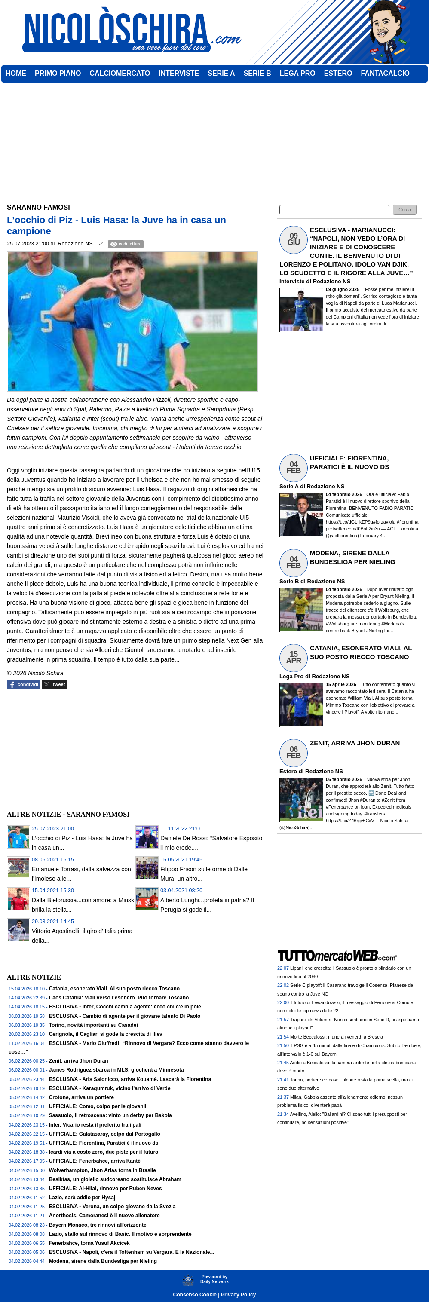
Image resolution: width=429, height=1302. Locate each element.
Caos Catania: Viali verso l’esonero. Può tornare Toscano (119, 998)
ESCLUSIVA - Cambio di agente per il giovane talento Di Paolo (125, 1016)
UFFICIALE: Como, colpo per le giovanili (98, 1106)
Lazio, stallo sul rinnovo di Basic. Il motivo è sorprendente (120, 1234)
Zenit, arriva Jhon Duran (78, 1061)
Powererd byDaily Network (214, 1279)
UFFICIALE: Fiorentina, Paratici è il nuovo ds (104, 1143)
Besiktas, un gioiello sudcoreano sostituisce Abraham (115, 1179)
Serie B (289, 581)
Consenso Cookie (195, 1295)
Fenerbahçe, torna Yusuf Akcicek (89, 1243)
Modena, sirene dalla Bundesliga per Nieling (103, 1261)
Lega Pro (291, 676)
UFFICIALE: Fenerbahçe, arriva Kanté (95, 1161)
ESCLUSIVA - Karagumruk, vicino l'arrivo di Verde (110, 1088)
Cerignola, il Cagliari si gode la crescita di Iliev (105, 1034)
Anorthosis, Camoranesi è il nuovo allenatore (104, 1216)
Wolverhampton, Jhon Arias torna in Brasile (102, 1170)
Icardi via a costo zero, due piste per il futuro (104, 1152)
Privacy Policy (238, 1295)
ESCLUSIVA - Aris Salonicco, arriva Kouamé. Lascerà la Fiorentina (130, 1079)
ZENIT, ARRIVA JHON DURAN (355, 743)
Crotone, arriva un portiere (81, 1097)
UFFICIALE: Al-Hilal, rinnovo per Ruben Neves (105, 1189)
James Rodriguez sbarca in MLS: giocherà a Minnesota (116, 1070)
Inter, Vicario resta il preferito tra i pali (95, 1125)
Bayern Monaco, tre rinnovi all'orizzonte (98, 1225)
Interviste (292, 281)
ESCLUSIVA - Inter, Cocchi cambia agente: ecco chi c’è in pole (125, 1007)
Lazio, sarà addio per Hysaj (82, 1198)
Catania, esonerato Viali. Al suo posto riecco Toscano (114, 989)
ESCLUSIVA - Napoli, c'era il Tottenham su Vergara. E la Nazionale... (131, 1252)
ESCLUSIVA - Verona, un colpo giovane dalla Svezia (112, 1207)
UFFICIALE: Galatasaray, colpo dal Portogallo (104, 1134)
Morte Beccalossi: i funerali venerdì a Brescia (336, 1036)
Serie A (288, 486)
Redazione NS (332, 281)
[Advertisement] (71, 748)
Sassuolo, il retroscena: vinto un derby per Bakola (110, 1115)
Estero (288, 771)
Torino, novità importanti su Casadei (93, 1025)
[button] (405, 210)
